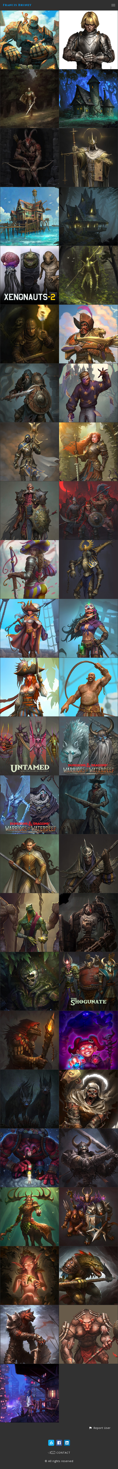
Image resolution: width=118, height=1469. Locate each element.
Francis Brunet (17, 5)
